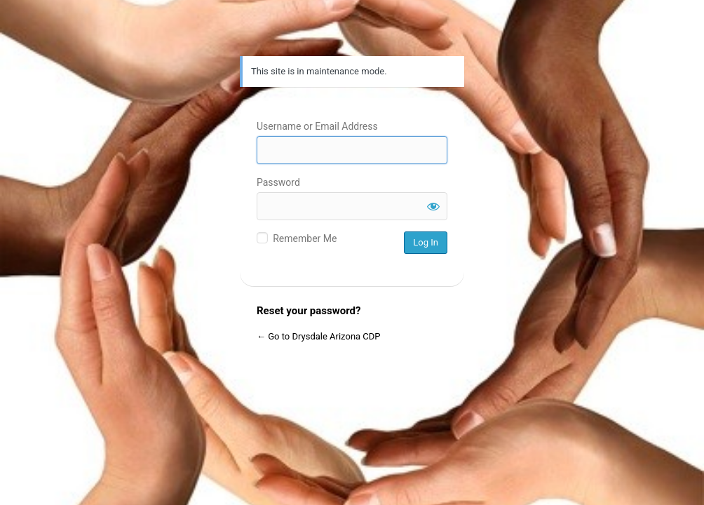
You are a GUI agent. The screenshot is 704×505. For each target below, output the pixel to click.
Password (278, 182)
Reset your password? (308, 310)
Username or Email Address (317, 126)
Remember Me (305, 238)
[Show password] (433, 206)
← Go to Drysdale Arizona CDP (319, 336)
